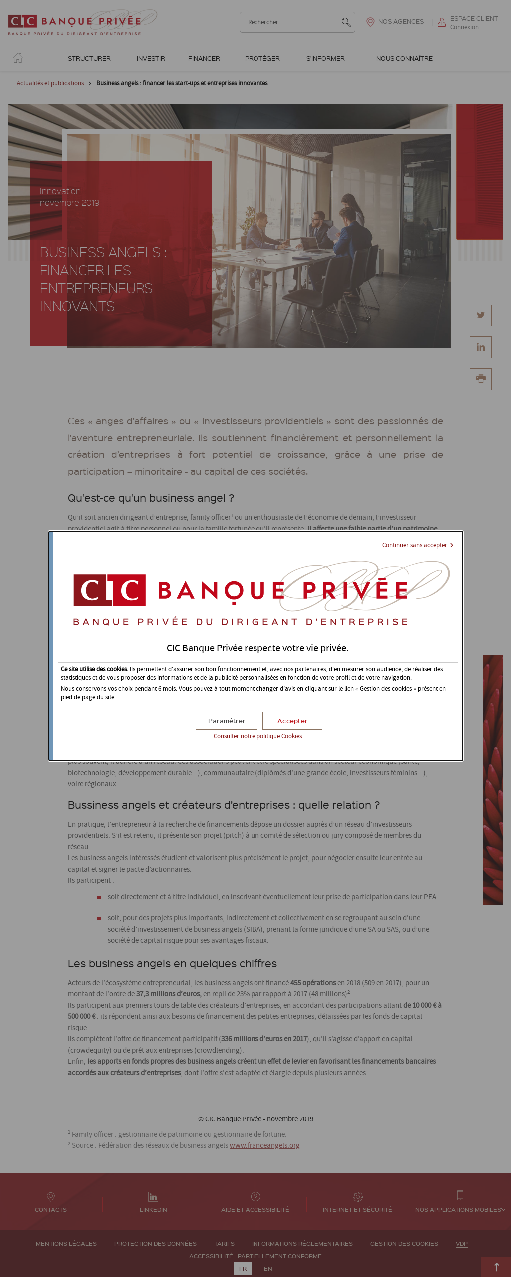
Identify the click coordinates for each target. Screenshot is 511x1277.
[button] (292, 721)
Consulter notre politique (258, 736)
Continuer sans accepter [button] (414, 545)
